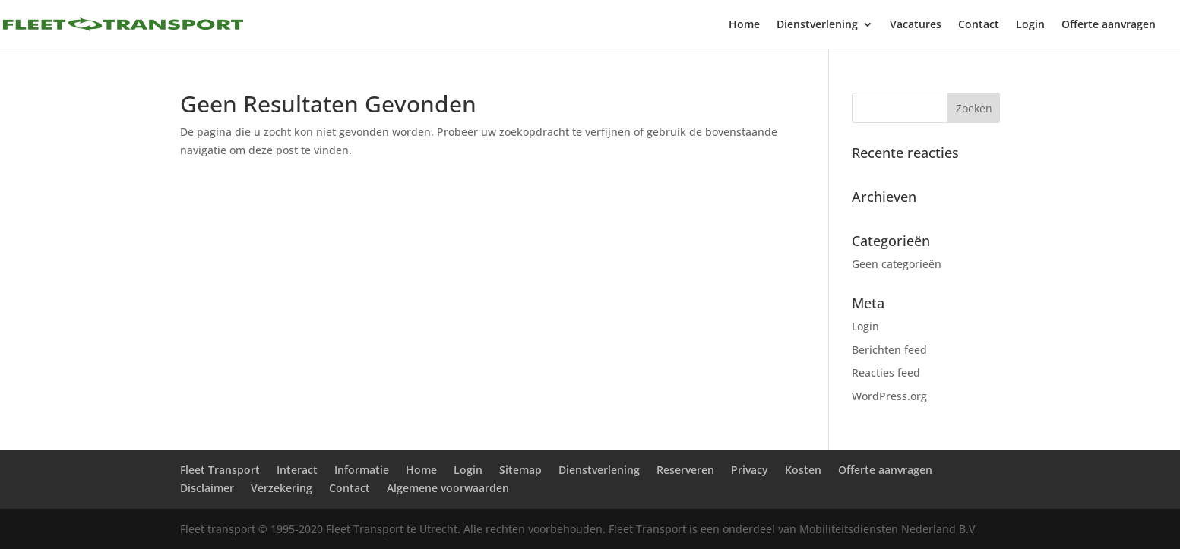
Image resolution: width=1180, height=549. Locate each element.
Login (1030, 25)
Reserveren (685, 469)
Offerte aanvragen (1108, 25)
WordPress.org (889, 396)
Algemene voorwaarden (448, 488)
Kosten (803, 469)
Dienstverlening (817, 25)
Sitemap (520, 469)
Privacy (749, 469)
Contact (978, 25)
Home (744, 25)
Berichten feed (889, 349)
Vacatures (915, 25)
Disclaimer (207, 488)
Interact (297, 469)
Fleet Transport (220, 469)
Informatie (361, 469)
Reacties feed (886, 372)
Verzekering (281, 488)
